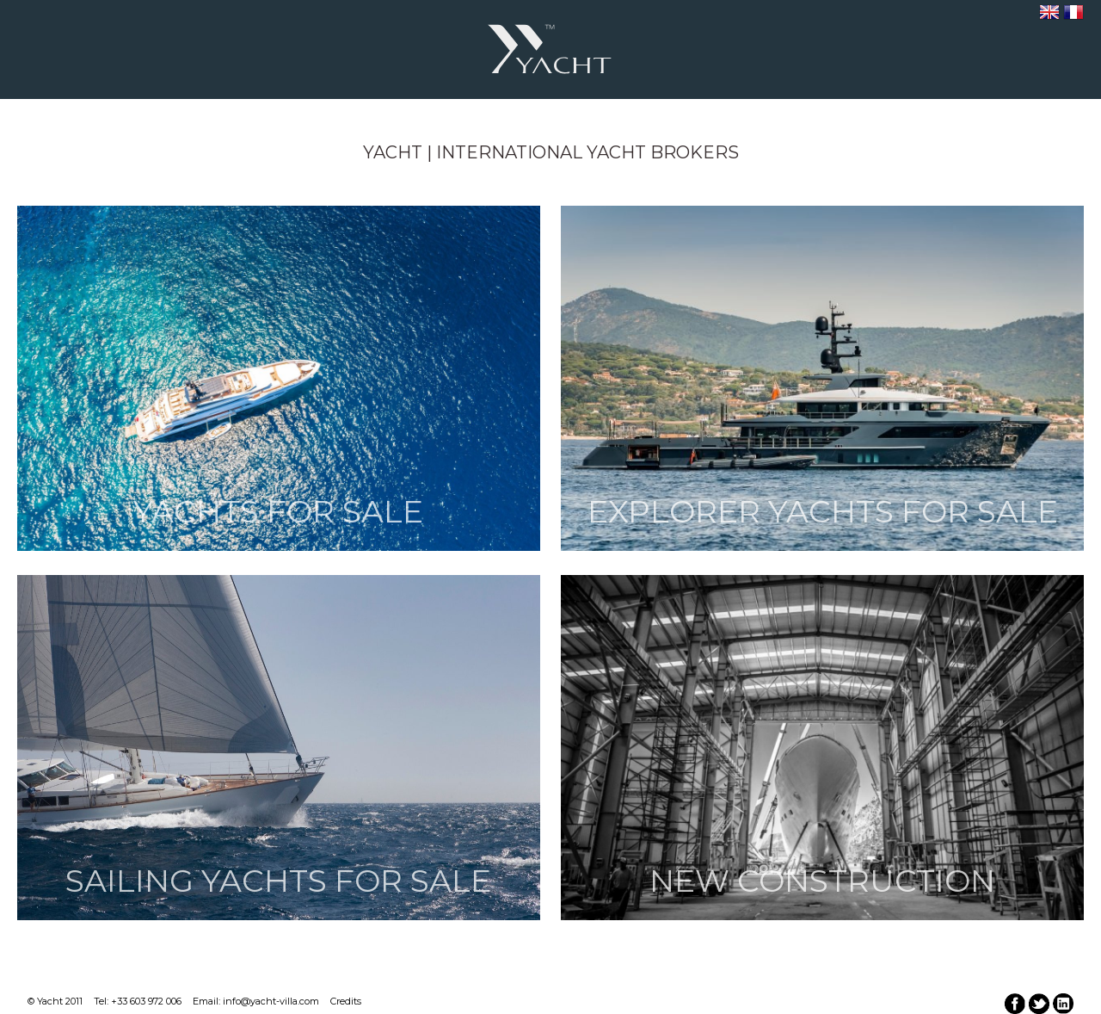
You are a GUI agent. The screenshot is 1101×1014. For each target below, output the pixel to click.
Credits (345, 1001)
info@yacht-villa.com (271, 1001)
